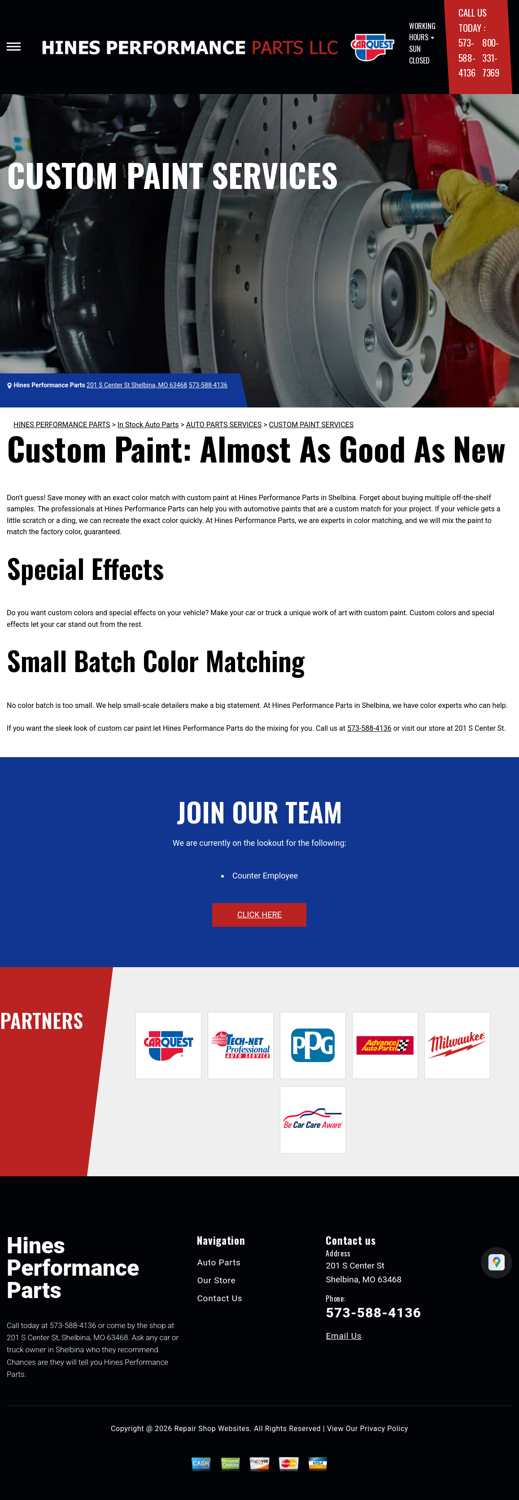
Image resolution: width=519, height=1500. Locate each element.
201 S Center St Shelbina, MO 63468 (137, 385)
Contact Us (219, 1298)
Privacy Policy (384, 1428)
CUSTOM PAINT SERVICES (311, 424)
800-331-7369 (490, 57)
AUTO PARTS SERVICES (224, 424)
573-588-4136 (466, 57)
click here (259, 914)
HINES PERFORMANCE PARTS (61, 424)
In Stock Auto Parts (148, 424)
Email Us (344, 1336)
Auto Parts (218, 1262)
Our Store (216, 1280)
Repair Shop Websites (212, 1428)
